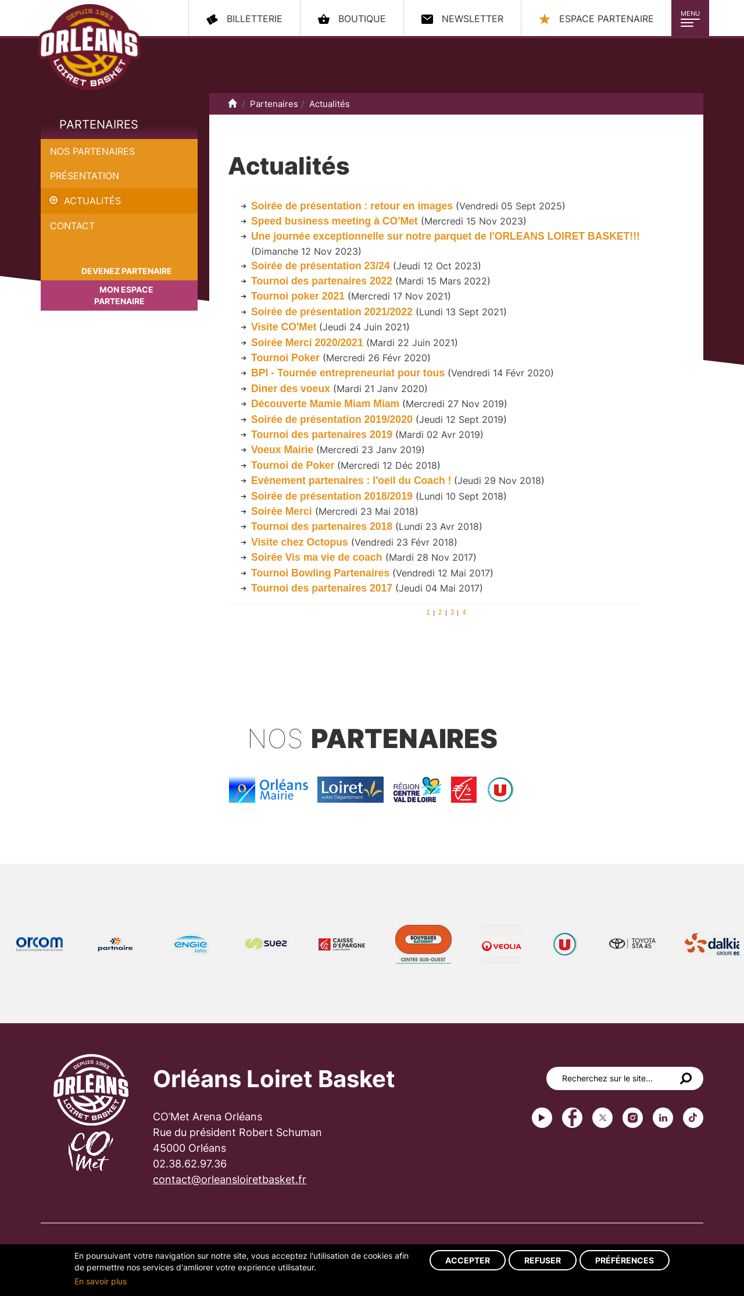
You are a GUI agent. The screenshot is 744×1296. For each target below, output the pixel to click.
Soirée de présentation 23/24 (320, 266)
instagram (633, 1118)
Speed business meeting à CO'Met (334, 221)
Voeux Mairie (283, 449)
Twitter (602, 1118)
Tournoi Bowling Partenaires (320, 573)
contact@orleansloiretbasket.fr (229, 1179)
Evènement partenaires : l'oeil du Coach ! (351, 480)
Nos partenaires (92, 151)
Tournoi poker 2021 (298, 296)
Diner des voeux (290, 388)
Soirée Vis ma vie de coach (316, 557)
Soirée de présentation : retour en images (352, 206)
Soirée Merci (283, 511)
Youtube (542, 1118)
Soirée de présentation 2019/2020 (332, 419)
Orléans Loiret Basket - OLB (89, 47)
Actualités (92, 200)
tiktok (693, 1118)
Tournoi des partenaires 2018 (321, 526)
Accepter (467, 1260)
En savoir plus (100, 1281)
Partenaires (98, 124)
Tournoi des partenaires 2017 (321, 588)
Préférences (624, 1260)
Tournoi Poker (285, 358)
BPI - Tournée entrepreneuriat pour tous (349, 373)
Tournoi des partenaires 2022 (321, 281)
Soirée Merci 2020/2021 (307, 342)
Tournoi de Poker (292, 465)
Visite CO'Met (283, 327)
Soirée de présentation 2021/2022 (332, 312)
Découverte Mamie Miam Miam (325, 404)
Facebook (572, 1118)
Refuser (542, 1260)
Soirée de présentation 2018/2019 (332, 496)
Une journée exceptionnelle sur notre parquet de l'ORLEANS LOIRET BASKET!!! (445, 236)
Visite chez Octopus (301, 542)
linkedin (663, 1118)
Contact (72, 226)
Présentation (84, 175)
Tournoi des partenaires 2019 (321, 434)
